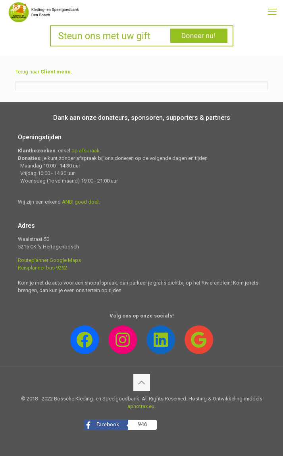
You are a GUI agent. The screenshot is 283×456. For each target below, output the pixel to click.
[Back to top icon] (141, 382)
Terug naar (43, 72)
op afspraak (85, 151)
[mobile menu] (272, 12)
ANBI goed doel (80, 202)
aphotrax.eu (140, 406)
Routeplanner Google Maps (49, 260)
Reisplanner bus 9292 (42, 268)
